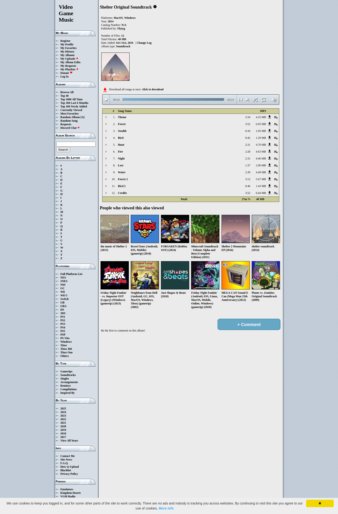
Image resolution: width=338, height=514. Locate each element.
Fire (120, 151)
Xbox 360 (66, 349)
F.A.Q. (64, 463)
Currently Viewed (71, 110)
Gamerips (66, 371)
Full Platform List (71, 274)
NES (63, 277)
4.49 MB (261, 172)
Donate (66, 73)
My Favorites (68, 48)
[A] (83, 117)
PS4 (62, 327)
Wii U (64, 295)
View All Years (69, 440)
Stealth (122, 131)
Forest (122, 124)
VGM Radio (67, 496)
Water (122, 172)
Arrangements (69, 382)
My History (67, 51)
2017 (63, 437)
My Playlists (69, 69)
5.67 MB (261, 179)
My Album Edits (70, 62)
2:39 (247, 172)
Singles (64, 378)
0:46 (247, 186)
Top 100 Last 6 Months (74, 103)
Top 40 (64, 95)
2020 (63, 426)
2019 (63, 430)
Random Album (70, 117)
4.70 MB (261, 144)
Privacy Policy (69, 474)
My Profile (66, 44)
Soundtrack (123, 46)
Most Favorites (69, 113)
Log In (64, 76)
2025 (63, 408)
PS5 (62, 331)
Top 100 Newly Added (73, 106)
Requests (65, 124)
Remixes (65, 385)
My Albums (67, 55)
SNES (64, 281)
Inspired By (67, 392)
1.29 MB (261, 137)
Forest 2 (123, 179)
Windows (66, 341)
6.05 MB (261, 124)
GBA (63, 306)
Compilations (68, 389)
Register (65, 41)
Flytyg (121, 28)
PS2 (62, 320)
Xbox (63, 345)
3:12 (247, 179)
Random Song (68, 120)
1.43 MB (261, 186)
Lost (120, 165)
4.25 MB (261, 117)
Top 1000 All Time (71, 99)
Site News (66, 459)
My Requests (68, 65)
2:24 (247, 117)
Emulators (66, 489)
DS (62, 309)
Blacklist (65, 470)
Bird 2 (122, 186)
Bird (120, 137)
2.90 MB (261, 165)
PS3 (62, 324)
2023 (63, 415)
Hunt (121, 144)
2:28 (247, 151)
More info (166, 508)
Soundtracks (68, 375)
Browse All (66, 92)
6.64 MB (261, 193)
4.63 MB (261, 151)
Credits (122, 193)
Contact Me (67, 456)
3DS (62, 313)
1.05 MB (261, 131)
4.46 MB (261, 158)
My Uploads (69, 58)
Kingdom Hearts (70, 493)
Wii (62, 291)
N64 (62, 284)
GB (62, 302)
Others (64, 356)
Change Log (144, 42)
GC (62, 288)
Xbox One (66, 352)
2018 (63, 433)
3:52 (247, 124)
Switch (64, 299)
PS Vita (64, 338)
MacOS (118, 17)
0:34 (247, 131)
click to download (153, 89)
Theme (122, 117)
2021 (63, 422)
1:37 (247, 165)
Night (121, 158)
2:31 (247, 144)
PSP (62, 334)
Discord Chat (70, 128)
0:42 (247, 137)
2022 (63, 419)
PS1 (62, 316)
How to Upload (69, 466)
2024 (63, 412)
